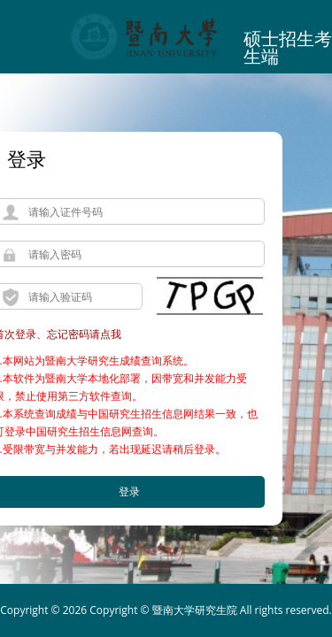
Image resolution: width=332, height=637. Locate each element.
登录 (26, 158)
